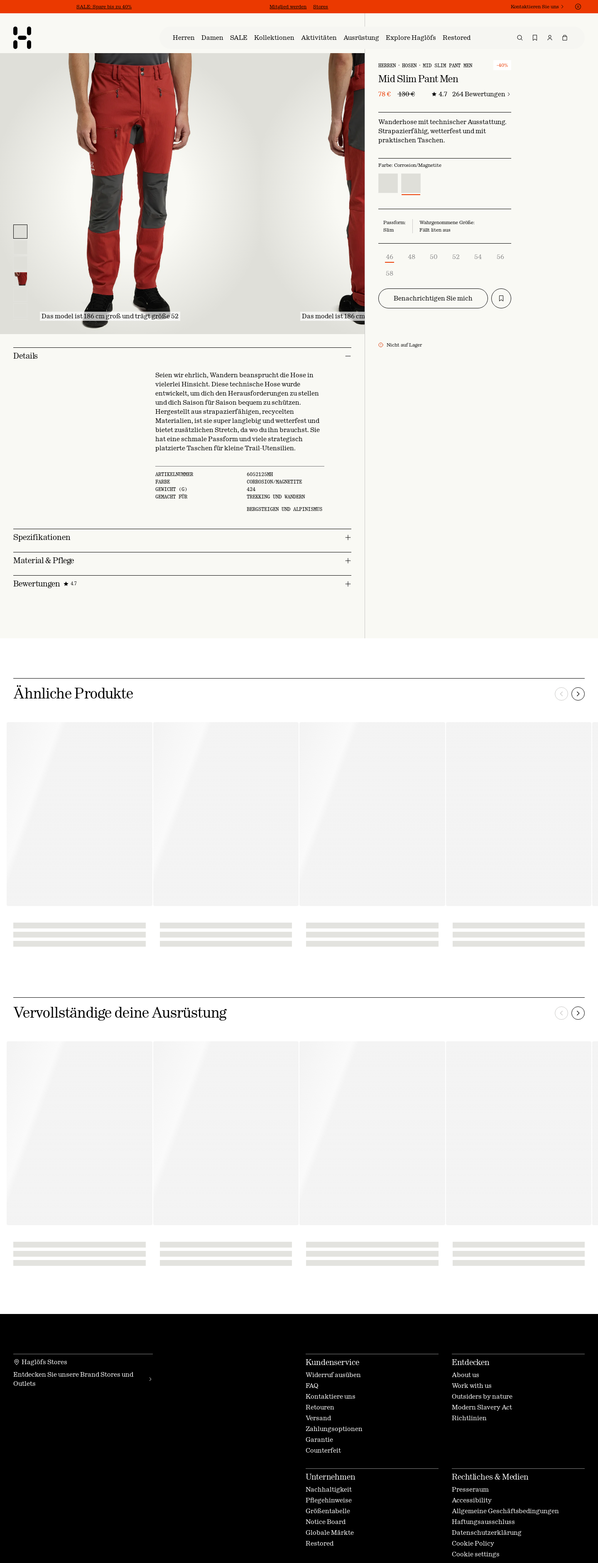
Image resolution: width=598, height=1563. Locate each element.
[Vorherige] (561, 694)
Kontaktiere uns (330, 1396)
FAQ (312, 1386)
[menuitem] (184, 37)
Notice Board (326, 1522)
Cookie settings (476, 1554)
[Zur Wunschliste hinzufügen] (501, 298)
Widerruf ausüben (333, 1375)
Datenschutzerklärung (487, 1532)
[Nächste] (578, 694)
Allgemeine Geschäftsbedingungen (505, 1511)
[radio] (388, 183)
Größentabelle (328, 1511)
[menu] (372, 37)
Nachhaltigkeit (329, 1489)
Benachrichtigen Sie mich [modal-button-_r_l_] (433, 298)
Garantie (319, 1439)
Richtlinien (469, 1418)
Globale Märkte (330, 1532)
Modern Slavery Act (482, 1407)
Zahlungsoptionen (334, 1429)
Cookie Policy (473, 1543)
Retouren (320, 1407)
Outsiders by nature (482, 1396)
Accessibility (472, 1500)
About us (465, 1375)
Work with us (472, 1386)
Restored (319, 1543)
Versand (318, 1418)
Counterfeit (323, 1450)
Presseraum (470, 1489)
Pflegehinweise (329, 1500)
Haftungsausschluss (483, 1522)
